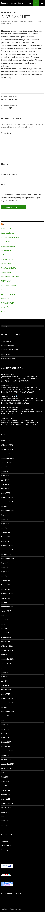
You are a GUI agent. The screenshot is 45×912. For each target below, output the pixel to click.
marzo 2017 (5, 633)
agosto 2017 (6, 611)
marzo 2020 (5, 484)
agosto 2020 (6, 462)
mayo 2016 (5, 676)
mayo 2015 (5, 729)
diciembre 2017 (7, 593)
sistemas (4, 255)
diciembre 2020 (7, 445)
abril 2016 (5, 681)
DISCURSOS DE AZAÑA (10, 237)
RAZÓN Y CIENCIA (8, 294)
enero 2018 (5, 589)
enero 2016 (5, 694)
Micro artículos (8, 12)
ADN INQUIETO (22, 106)
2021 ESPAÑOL (7, 272)
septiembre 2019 (7, 510)
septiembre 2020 (7, 458)
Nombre (5, 164)
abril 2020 (5, 480)
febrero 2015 (6, 742)
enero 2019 (5, 541)
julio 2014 (4, 773)
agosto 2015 (6, 716)
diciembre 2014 (7, 751)
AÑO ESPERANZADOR (10, 277)
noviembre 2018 (7, 550)
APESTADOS (6, 229)
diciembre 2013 (7, 803)
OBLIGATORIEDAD (8, 268)
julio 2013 (4, 816)
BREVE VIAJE (6, 281)
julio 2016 (4, 668)
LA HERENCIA (6, 250)
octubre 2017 (6, 602)
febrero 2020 (6, 489)
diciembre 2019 (7, 497)
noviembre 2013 (7, 808)
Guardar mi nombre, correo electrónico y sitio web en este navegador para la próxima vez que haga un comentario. (21, 197)
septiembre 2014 (7, 764)
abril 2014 (5, 786)
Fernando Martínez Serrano (23, 21)
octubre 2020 (6, 454)
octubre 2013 (6, 812)
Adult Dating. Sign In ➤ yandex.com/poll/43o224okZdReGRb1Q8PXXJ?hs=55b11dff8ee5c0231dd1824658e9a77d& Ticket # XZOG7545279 (21, 410)
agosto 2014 (6, 768)
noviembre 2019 (7, 502)
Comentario (6, 133)
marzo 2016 (5, 685)
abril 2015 (5, 733)
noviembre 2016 (7, 650)
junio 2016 (5, 672)
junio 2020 (5, 471)
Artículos (4, 841)
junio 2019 (5, 519)
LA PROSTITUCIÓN (22, 97)
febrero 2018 (6, 585)
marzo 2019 (5, 532)
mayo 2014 (5, 781)
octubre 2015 (6, 707)
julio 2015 (4, 720)
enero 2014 (5, 799)
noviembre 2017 (7, 598)
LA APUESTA (6, 263)
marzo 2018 (5, 580)
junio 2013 (5, 821)
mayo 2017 (5, 624)
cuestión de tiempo (8, 285)
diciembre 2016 (7, 646)
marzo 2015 (5, 738)
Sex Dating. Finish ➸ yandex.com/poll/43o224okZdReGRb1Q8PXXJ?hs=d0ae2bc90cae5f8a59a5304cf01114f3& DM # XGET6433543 (19, 377)
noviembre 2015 (7, 703)
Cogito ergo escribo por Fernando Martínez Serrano (17, 3)
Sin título (4, 290)
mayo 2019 (5, 524)
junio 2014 (5, 777)
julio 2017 (4, 615)
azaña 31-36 (5, 242)
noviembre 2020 (7, 449)
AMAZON (5, 298)
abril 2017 (5, 628)
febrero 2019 (6, 537)
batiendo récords (7, 233)
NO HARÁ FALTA (7, 303)
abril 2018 (5, 576)
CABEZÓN (5, 307)
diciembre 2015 (7, 698)
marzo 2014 (5, 790)
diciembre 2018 (7, 545)
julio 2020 (4, 467)
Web (3, 184)
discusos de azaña (8, 246)
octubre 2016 (6, 655)
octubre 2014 (6, 759)
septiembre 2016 (7, 659)
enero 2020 (5, 493)
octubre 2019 (6, 506)
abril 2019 (5, 528)
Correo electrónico (9, 174)
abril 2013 (5, 825)
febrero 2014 (6, 794)
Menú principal (42, 3)
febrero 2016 (6, 690)
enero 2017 (5, 642)
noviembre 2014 (7, 755)
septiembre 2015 (7, 711)
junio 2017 (5, 620)
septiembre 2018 (7, 559)
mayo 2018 (5, 572)
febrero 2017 (6, 637)
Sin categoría (6, 850)
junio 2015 (5, 725)
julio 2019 (4, 515)
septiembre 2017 (7, 607)
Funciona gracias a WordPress (11, 909)
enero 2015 (5, 746)
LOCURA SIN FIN (7, 259)
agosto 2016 (6, 663)
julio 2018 (4, 563)
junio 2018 (5, 567)
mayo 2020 (5, 476)
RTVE (3, 312)
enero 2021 (5, 441)
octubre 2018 (6, 554)
